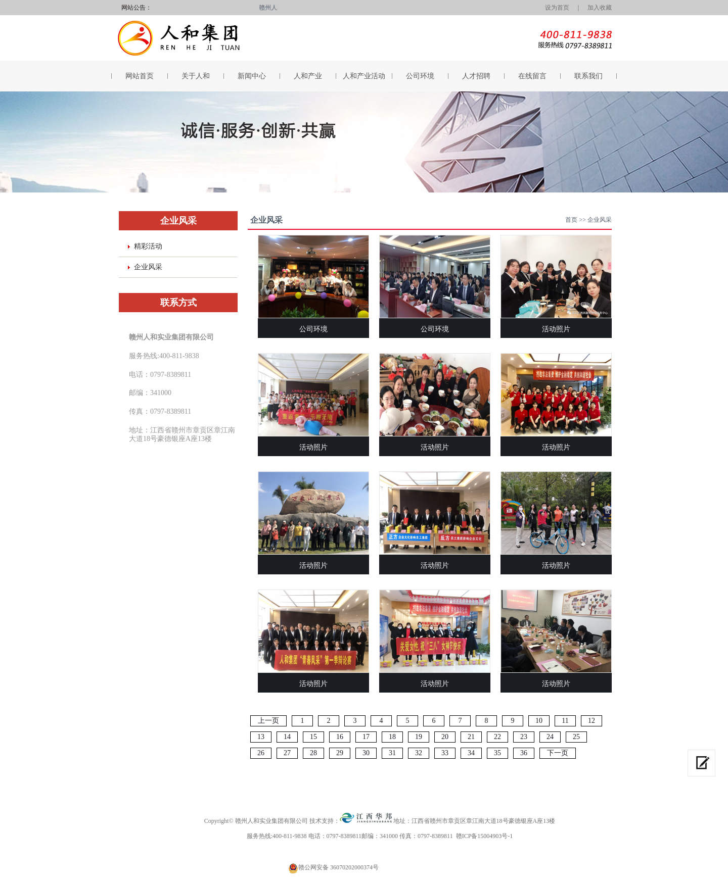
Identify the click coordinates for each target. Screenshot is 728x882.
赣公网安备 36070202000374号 (338, 867)
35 (497, 753)
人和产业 (308, 76)
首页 (571, 219)
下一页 (557, 753)
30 (366, 753)
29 (339, 753)
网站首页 (139, 76)
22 (497, 737)
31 (392, 753)
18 (392, 737)
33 (444, 753)
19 (418, 737)
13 (260, 737)
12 (591, 720)
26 (260, 753)
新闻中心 (252, 76)
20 (444, 737)
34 (471, 753)
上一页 (268, 720)
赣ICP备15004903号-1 (484, 836)
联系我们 (588, 76)
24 (550, 737)
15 (313, 737)
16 (339, 737)
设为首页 (554, 7)
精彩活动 (148, 246)
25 (576, 737)
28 (313, 753)
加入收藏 (599, 7)
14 (287, 737)
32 (418, 753)
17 (366, 737)
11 (565, 720)
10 (538, 720)
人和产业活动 (364, 76)
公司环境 (420, 76)
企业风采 (148, 267)
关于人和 (195, 76)
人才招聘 (476, 76)
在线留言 (532, 76)
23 (523, 737)
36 (523, 753)
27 (287, 753)
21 (471, 737)
